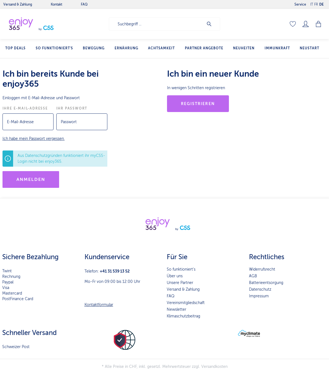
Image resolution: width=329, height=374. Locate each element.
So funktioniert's (181, 269)
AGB (253, 276)
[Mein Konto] (305, 24)
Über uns (175, 276)
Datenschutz (260, 289)
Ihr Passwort (72, 108)
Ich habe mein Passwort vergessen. (34, 139)
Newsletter (176, 309)
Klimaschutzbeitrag (183, 316)
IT (311, 3)
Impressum (259, 296)
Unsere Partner (180, 283)
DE (321, 3)
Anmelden (30, 179)
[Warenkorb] (318, 24)
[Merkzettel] (292, 24)
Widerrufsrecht (262, 269)
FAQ (171, 296)
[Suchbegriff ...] (156, 24)
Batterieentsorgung (266, 283)
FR (316, 3)
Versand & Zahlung (183, 289)
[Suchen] (212, 24)
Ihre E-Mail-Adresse (25, 108)
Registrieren (198, 103)
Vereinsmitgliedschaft (186, 303)
